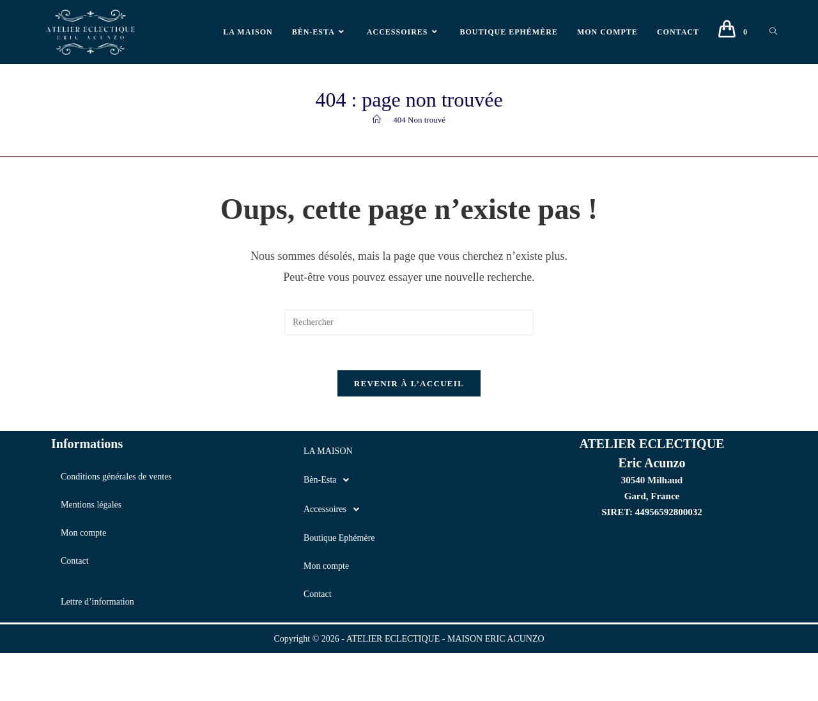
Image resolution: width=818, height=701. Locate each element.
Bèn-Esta (330, 483)
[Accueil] (377, 119)
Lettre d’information (97, 605)
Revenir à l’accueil (409, 387)
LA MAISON (328, 455)
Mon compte (83, 536)
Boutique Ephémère (339, 541)
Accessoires (335, 513)
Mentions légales (91, 508)
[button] (409, 484)
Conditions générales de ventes (116, 480)
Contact (75, 564)
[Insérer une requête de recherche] (409, 322)
